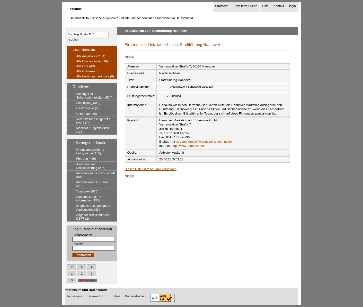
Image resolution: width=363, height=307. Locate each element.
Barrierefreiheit (135, 296)
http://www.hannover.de (188, 146)
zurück (129, 56)
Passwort (78, 244)
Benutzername (82, 235)
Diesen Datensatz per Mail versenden (150, 169)
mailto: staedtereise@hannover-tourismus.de (201, 141)
